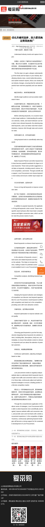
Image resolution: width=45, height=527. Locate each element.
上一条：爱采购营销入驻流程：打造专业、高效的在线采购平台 (27, 432)
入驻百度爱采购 (22, 2)
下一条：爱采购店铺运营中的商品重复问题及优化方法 (27, 438)
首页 (4, 30)
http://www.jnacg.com (22, 46)
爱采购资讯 (10, 30)
